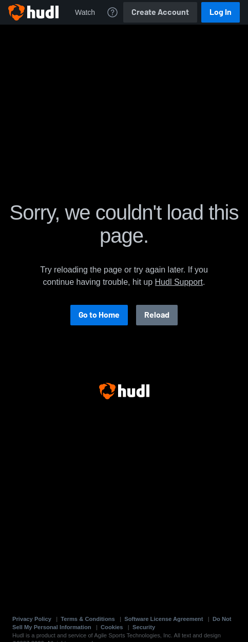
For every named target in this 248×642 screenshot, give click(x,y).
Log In (220, 12)
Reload (156, 315)
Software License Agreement (163, 619)
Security (143, 627)
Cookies (112, 627)
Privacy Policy (31, 619)
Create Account (160, 12)
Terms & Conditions (88, 619)
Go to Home (99, 315)
